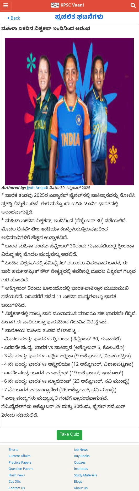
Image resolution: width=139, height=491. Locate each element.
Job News (81, 450)
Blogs (78, 482)
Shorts (13, 450)
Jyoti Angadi (37, 188)
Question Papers (21, 469)
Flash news (17, 476)
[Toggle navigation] (6, 6)
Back (13, 19)
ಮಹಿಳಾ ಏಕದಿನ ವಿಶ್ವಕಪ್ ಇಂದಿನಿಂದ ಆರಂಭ (45, 29)
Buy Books (81, 456)
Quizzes (79, 463)
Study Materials (85, 476)
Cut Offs (15, 482)
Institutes (81, 469)
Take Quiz (69, 435)
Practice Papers (20, 463)
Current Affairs (19, 456)
